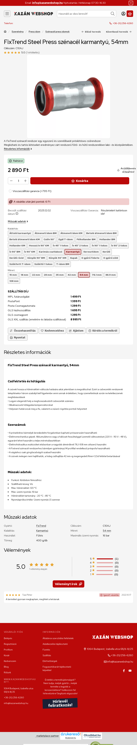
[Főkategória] (5, 31)
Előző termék (91, 31)
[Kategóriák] (7, 13)
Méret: (11, 270)
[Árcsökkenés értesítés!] (126, 170)
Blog (6, 666)
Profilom (8, 649)
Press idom (34, 31)
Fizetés (46, 649)
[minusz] (11, 181)
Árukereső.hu (70, 738)
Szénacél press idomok (57, 31)
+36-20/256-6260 (123, 23)
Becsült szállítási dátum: (17, 212)
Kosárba (79, 181)
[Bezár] (131, 3)
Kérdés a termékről (103, 330)
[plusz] (25, 181)
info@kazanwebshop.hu (47, 3)
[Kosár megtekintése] (130, 13)
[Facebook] (124, 671)
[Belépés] (123, 13)
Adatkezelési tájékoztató (55, 643)
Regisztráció (10, 643)
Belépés (8, 638)
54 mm (107, 530)
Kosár (7, 655)
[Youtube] (130, 671)
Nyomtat (17, 337)
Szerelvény (18, 31)
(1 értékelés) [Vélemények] (33, 52)
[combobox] (86, 13)
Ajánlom (76, 330)
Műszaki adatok (18, 221)
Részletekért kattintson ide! (114, 212)
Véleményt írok (68, 584)
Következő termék (118, 31)
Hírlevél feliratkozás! (60, 703)
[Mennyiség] (18, 181)
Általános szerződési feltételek (58, 638)
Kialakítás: (13, 228)
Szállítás (47, 655)
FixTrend (41, 525)
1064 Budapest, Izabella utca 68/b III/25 (18, 690)
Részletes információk (18, 148)
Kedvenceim (10, 661)
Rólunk (7, 672)
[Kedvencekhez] (52, 331)
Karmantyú (42, 530)
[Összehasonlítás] (23, 331)
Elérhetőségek (50, 661)
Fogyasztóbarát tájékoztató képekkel (57, 668)
